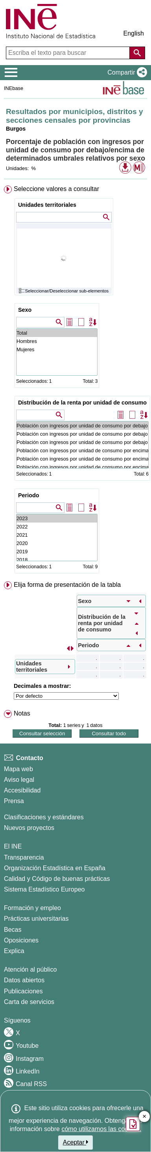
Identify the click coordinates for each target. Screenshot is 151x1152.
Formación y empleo (32, 908)
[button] (125, 73)
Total (57, 333)
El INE (13, 846)
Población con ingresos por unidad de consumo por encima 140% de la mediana (82, 450)
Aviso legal (19, 779)
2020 (57, 543)
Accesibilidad (22, 790)
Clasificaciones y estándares (44, 817)
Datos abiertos (24, 980)
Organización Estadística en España (54, 868)
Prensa (14, 801)
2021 (57, 535)
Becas (12, 929)
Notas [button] (22, 713)
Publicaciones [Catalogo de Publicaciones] (23, 991)
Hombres (57, 341)
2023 (57, 518)
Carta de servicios (29, 1001)
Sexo (24, 310)
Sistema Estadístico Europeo (44, 889)
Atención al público (30, 969)
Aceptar (75, 1142)
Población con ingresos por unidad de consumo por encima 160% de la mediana (82, 459)
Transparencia (24, 857)
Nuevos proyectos (29, 827)
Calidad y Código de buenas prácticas (57, 878)
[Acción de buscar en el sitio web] (137, 53)
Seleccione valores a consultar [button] (56, 188)
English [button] (133, 33)
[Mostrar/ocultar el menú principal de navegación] (11, 73)
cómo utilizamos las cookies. (101, 1129)
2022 (57, 527)
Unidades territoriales (47, 205)
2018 (57, 560)
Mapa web (18, 769)
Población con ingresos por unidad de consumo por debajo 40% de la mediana (82, 425)
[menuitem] (75, 381)
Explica (14, 951)
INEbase (13, 88)
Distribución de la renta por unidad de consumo (82, 402)
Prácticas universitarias (36, 918)
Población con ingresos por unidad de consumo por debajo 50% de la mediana (82, 434)
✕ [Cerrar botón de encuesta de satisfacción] (144, 1117)
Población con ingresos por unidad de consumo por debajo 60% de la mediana (82, 442)
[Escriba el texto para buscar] (68, 53)
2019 (57, 551)
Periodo (28, 495)
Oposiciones (21, 940)
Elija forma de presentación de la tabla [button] (67, 584)
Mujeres (57, 349)
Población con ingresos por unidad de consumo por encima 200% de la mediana (82, 467)
